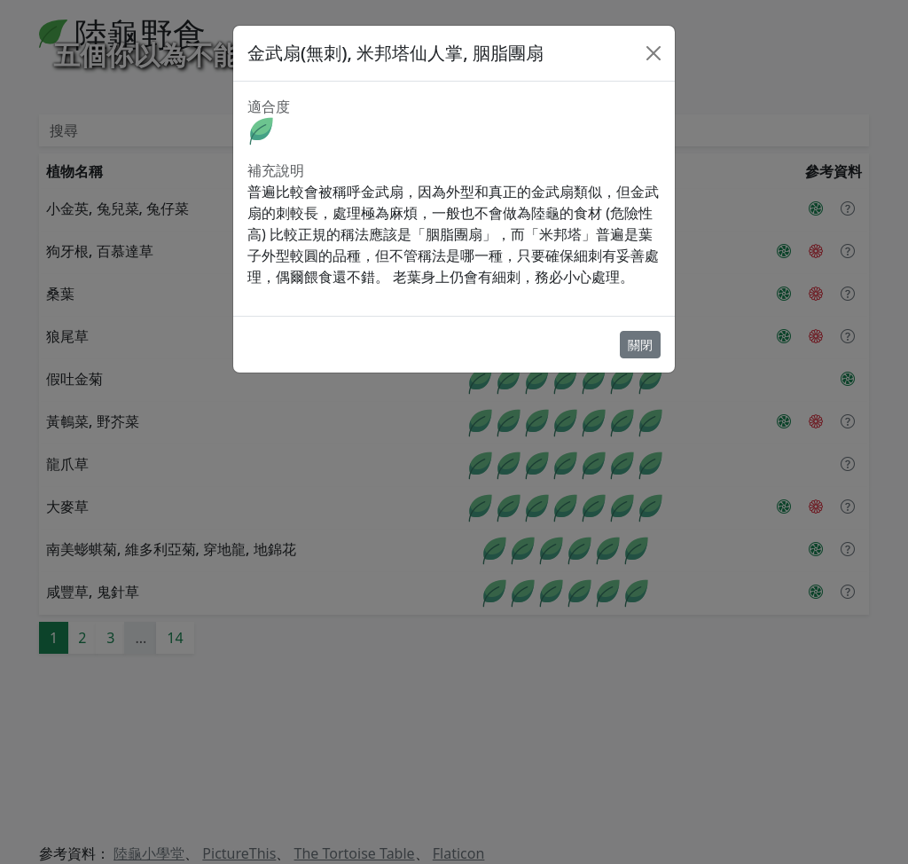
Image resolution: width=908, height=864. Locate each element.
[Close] (653, 53)
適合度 (268, 106)
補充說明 (275, 170)
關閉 (640, 344)
